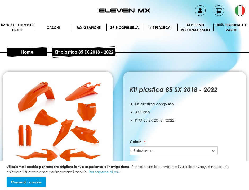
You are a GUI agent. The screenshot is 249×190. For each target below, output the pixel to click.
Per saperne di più (104, 172)
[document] (125, 175)
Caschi (53, 27)
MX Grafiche (89, 27)
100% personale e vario (231, 27)
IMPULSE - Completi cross (17, 27)
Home (27, 52)
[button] (240, 10)
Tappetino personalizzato (195, 27)
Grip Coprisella (124, 27)
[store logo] (124, 10)
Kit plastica (160, 27)
